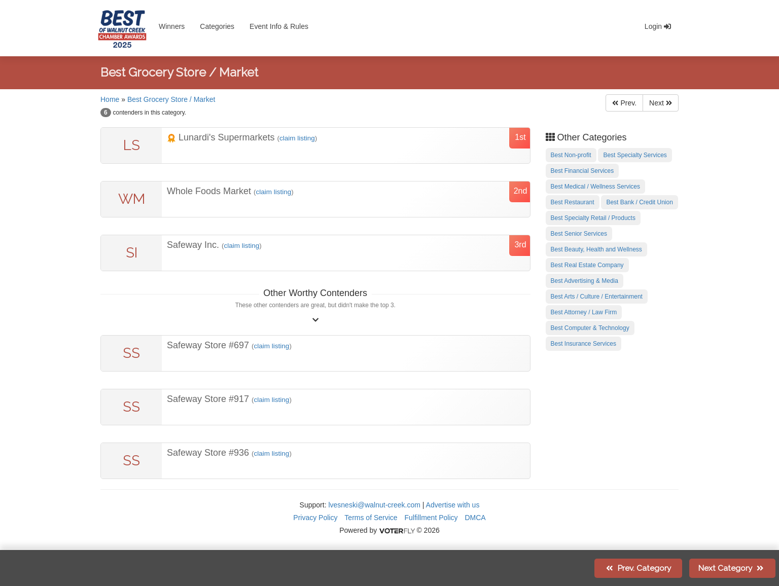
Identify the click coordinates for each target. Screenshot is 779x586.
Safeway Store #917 (209, 399)
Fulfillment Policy (431, 518)
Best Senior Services (579, 233)
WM (131, 199)
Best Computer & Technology (590, 328)
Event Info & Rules (279, 26)
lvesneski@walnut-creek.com (374, 505)
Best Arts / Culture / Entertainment (597, 296)
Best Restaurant (572, 202)
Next (660, 103)
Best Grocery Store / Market (171, 99)
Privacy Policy (315, 518)
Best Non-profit (571, 155)
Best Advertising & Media (584, 280)
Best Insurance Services (583, 343)
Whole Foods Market (210, 191)
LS (131, 145)
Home (109, 99)
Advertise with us (453, 505)
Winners (172, 26)
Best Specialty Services (634, 155)
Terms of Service (370, 518)
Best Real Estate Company (587, 265)
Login (658, 26)
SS (131, 353)
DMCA (475, 518)
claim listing (297, 138)
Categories (217, 26)
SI (131, 252)
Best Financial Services (582, 170)
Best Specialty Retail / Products (593, 218)
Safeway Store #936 (209, 453)
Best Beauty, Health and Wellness (596, 249)
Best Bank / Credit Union (639, 202)
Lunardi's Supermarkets (222, 137)
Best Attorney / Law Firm (584, 312)
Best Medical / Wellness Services (596, 186)
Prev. (624, 103)
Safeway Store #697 (209, 345)
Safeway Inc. (194, 245)
